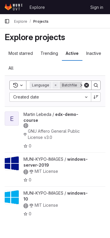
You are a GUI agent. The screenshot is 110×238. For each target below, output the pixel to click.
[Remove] (81, 85)
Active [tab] (72, 53)
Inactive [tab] (93, 53)
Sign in (96, 7)
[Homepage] (14, 7)
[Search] (96, 85)
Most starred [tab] (21, 53)
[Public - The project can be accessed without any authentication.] (25, 125)
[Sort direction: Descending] (96, 97)
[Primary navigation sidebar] (7, 21)
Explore (37, 7)
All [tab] (11, 67)
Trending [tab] (49, 53)
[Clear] (86, 85)
